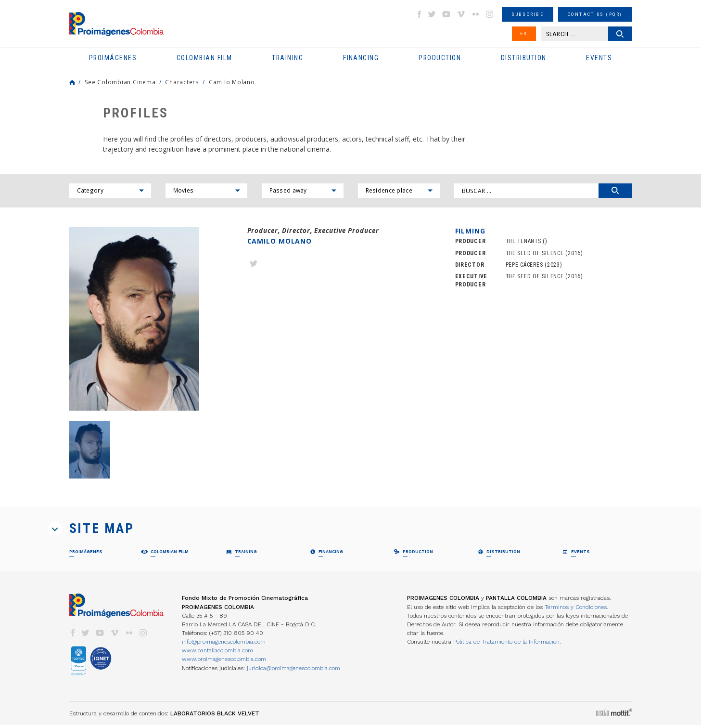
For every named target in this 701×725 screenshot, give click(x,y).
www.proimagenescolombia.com (224, 659)
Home (72, 82)
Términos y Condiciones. (576, 607)
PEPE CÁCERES (524, 264)
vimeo (461, 14)
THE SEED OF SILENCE (535, 253)
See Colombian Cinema (120, 82)
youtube (446, 14)
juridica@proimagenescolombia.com (293, 668)
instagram (490, 14)
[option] (134, 319)
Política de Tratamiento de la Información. (507, 641)
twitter (432, 14)
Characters (182, 82)
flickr (475, 14)
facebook (419, 14)
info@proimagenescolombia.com (224, 641)
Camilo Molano (232, 82)
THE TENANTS (523, 241)
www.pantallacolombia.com (217, 650)
